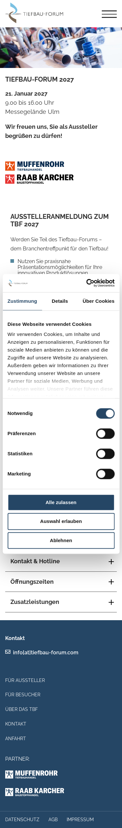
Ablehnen (61, 540)
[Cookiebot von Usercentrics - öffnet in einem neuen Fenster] (87, 283)
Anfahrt (15, 738)
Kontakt (15, 724)
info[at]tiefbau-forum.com (45, 652)
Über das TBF (21, 709)
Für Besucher (22, 694)
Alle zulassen (61, 502)
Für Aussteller (25, 680)
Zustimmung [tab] (22, 301)
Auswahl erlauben (61, 521)
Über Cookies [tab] (99, 301)
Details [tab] (60, 301)
